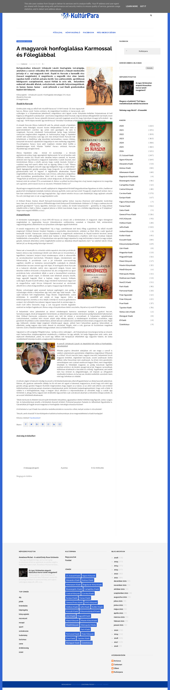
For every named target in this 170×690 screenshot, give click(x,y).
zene (21, 644)
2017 (116, 642)
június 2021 (118, 605)
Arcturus (117, 661)
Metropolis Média (127, 274)
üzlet (21, 652)
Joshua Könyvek (126, 231)
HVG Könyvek (125, 218)
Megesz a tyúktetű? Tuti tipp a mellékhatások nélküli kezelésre (133, 102)
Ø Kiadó (122, 320)
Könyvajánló (73, 32)
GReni (116, 668)
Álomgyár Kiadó (126, 316)
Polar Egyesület (125, 295)
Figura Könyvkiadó (127, 202)
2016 (116, 646)
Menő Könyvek (125, 269)
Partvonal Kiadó (126, 290)
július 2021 (118, 601)
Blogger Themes (101, 684)
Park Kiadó (124, 286)
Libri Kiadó (123, 248)
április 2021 (118, 613)
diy (20, 597)
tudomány (23, 635)
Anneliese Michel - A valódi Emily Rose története (38, 557)
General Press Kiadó (127, 214)
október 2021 (119, 589)
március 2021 (119, 617)
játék (21, 602)
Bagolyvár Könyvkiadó (128, 176)
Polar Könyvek (125, 299)
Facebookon (34, 418)
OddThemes (76, 684)
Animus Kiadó (125, 168)
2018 (116, 638)
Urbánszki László (24, 41)
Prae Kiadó (123, 303)
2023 (121, 138)
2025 (121, 147)
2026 (121, 151)
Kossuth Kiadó (125, 239)
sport (21, 627)
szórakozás (23, 631)
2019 (116, 634)
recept (21, 623)
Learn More (132, 6)
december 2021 (120, 581)
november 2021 (120, 585)
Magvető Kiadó (125, 256)
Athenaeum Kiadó (126, 172)
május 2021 (118, 609)
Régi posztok (70, 557)
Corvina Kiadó (125, 193)
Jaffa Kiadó (124, 227)
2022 (121, 134)
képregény (23, 610)
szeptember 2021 (121, 593)
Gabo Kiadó (124, 210)
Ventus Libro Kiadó (127, 312)
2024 (121, 142)
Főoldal (58, 32)
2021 (121, 130)
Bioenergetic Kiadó (127, 180)
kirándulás (23, 606)
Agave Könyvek (125, 159)
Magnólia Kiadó (126, 252)
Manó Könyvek (125, 261)
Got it (143, 6)
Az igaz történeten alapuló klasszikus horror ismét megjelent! (144, 86)
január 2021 (118, 625)
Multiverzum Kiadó (127, 278)
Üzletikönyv (124, 324)
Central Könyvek (126, 189)
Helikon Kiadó (125, 223)
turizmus (22, 639)
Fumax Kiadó (124, 206)
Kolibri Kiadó (124, 235)
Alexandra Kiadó (126, 164)
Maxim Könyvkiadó (127, 265)
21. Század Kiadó (126, 155)
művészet (23, 618)
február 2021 (119, 621)
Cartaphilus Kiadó (126, 185)
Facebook (88, 32)
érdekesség (24, 648)
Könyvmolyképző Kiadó (129, 244)
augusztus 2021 (120, 597)
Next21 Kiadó (125, 282)
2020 (121, 126)
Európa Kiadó (125, 197)
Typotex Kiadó (125, 307)
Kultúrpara (143, 51)
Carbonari (24, 64)
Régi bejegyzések (106, 32)
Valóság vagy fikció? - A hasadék (133, 110)
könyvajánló (24, 614)
